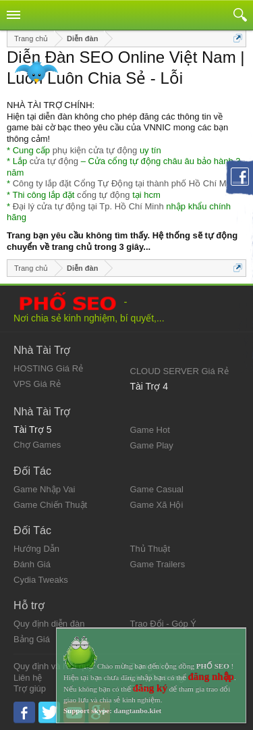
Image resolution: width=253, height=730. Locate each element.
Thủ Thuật (150, 549)
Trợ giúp (29, 688)
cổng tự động (103, 195)
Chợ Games (37, 445)
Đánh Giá (32, 564)
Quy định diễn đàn (48, 624)
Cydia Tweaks (40, 580)
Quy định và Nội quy (53, 666)
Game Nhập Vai (44, 489)
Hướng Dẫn (36, 549)
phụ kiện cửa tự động (95, 150)
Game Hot (150, 430)
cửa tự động (54, 161)
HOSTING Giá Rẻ (48, 368)
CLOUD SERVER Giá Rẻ (179, 371)
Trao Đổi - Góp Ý (163, 624)
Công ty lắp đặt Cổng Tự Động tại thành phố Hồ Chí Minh (125, 183)
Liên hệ (27, 678)
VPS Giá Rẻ (37, 384)
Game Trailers (158, 564)
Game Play (151, 445)
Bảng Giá (31, 639)
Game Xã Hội (157, 505)
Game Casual (157, 489)
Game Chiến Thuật (50, 505)
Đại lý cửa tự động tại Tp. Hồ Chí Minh (88, 206)
